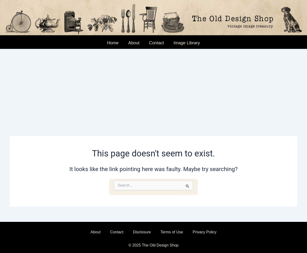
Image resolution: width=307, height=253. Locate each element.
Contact (156, 42)
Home (112, 42)
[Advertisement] (153, 84)
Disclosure (142, 232)
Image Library (187, 42)
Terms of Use (171, 232)
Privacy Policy (205, 232)
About (133, 42)
